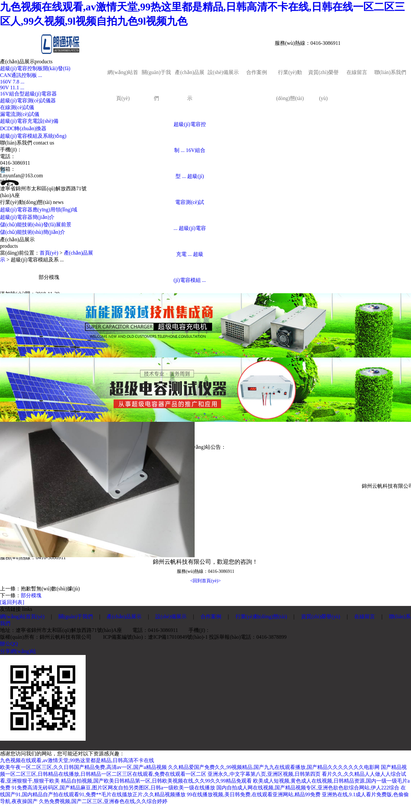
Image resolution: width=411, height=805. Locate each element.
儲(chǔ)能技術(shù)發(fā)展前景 (35, 224)
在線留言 (356, 72)
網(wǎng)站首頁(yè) (122, 85)
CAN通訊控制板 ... (21, 75)
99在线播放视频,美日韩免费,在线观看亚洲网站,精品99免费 (253, 794)
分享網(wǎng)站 (18, 651)
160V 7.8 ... (12, 81)
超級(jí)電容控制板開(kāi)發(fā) (35, 68)
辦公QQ (9, 644)
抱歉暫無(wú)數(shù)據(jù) (50, 588)
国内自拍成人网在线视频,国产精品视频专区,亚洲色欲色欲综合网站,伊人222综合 (307, 787)
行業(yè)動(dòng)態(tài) (290, 85)
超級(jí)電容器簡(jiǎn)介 (27, 217)
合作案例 (256, 72)
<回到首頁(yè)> (205, 580)
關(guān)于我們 (156, 85)
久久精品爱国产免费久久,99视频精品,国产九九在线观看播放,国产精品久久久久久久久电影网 (274, 767)
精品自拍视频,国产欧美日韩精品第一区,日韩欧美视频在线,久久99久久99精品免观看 (156, 781)
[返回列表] (12, 602)
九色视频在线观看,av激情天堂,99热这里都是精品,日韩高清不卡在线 (77, 760)
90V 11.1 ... (12, 87)
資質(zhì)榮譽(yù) (323, 85)
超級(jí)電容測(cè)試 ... (189, 202)
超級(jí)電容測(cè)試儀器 (28, 100)
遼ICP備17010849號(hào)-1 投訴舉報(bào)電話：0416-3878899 (217, 637)
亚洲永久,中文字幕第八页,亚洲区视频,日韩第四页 (264, 774)
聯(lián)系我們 (390, 72)
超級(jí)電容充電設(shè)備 (29, 121)
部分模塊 (31, 595)
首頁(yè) (49, 253)
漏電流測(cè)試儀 (19, 114)
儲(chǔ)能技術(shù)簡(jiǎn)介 (32, 232)
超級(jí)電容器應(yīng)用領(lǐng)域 (38, 209)
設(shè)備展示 (223, 72)
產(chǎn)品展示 (189, 85)
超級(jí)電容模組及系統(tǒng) (33, 136)
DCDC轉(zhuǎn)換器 (23, 128)
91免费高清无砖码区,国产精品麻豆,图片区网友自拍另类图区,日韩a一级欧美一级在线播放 (113, 787)
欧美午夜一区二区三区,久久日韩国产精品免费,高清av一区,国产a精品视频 (83, 767)
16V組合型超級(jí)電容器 (28, 93)
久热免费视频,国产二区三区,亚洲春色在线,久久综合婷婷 (103, 801)
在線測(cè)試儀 (17, 107)
